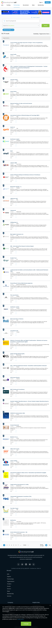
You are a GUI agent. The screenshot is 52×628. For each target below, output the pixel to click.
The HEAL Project (14, 508)
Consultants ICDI (14, 330)
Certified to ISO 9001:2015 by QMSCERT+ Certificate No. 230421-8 (26, 568)
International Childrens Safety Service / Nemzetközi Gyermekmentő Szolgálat (28, 472)
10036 (24, 545)
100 (50, 545)
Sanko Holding (13, 460)
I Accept (26, 624)
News (33, 5)
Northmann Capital (14, 139)
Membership (41, 5)
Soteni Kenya (13, 91)
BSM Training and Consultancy (17, 389)
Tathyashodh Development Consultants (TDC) (20, 496)
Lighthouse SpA (14, 198)
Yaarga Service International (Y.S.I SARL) (19, 484)
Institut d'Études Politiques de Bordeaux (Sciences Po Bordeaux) (25, 174)
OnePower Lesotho (14, 307)
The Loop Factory (14, 295)
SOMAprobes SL (14, 222)
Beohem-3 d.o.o (14, 437)
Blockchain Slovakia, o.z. (16, 186)
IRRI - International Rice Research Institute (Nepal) (22, 246)
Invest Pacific (13, 54)
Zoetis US (12, 127)
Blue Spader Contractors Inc (16, 234)
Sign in (41, 2)
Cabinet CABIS (13, 162)
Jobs (2, 5)
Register (48, 2)
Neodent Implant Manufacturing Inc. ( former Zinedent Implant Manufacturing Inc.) (29, 401)
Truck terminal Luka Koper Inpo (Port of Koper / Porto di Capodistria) (26, 42)
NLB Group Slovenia (15, 377)
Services (9, 596)
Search (45, 25)
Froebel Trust (13, 258)
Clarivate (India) (14, 79)
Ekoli (11, 151)
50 (46, 545)
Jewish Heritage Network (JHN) (17, 353)
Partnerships (17, 5)
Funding (8, 5)
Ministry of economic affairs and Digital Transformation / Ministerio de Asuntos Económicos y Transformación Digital (28, 341)
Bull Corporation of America (16, 318)
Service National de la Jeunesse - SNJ (18, 532)
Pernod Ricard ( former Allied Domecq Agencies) (21, 283)
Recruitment (26, 5)
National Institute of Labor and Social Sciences (21, 103)
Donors (9, 588)
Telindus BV (13, 210)
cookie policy (20, 619)
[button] (9, 30)
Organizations (10, 581)
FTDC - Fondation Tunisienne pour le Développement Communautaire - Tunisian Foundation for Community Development (28, 67)
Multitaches (13, 520)
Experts (9, 576)
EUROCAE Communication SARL (17, 413)
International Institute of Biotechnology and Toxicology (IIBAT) (24, 115)
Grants (9, 586)
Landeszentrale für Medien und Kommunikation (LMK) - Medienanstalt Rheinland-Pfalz (29, 270)
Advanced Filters (8, 29)
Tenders (9, 584)
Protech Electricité (14, 425)
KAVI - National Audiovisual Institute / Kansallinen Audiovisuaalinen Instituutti (28, 365)
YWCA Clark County (14, 448)
